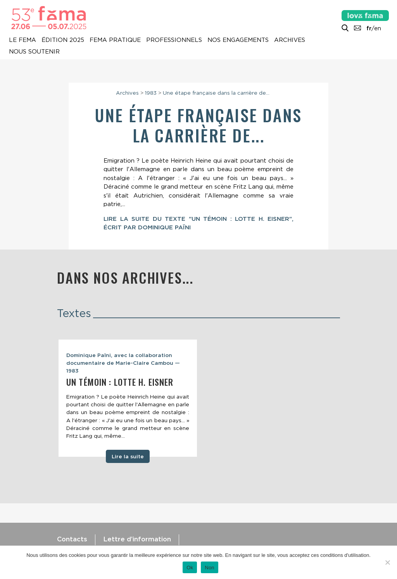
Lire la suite (128, 456)
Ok (189, 567)
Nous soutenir (34, 51)
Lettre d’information (137, 539)
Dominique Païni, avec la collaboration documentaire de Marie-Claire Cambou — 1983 (123, 363)
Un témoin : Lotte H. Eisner (119, 381)
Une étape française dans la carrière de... (216, 93)
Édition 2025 (62, 39)
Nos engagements (238, 39)
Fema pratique (115, 39)
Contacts (72, 539)
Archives (289, 39)
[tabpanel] (127, 398)
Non (209, 567)
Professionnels (174, 39)
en (377, 28)
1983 (151, 93)
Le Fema (22, 39)
